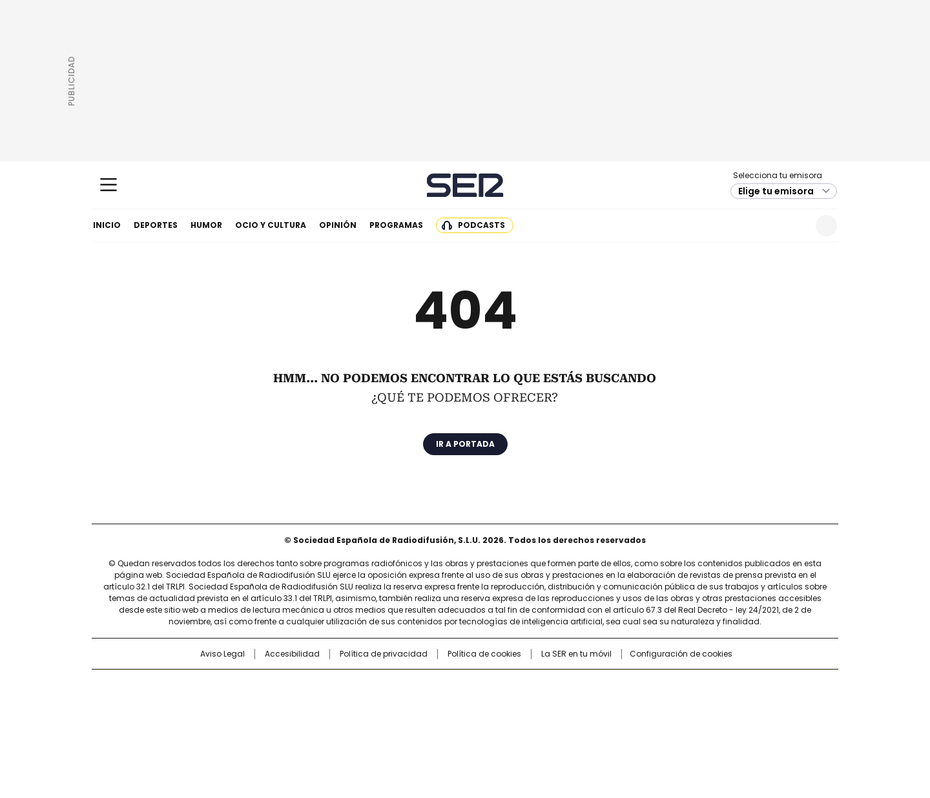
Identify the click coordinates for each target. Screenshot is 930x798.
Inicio (107, 225)
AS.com (608, 686)
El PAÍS (313, 686)
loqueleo (601, 724)
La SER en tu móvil (576, 654)
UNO (400, 706)
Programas (396, 225)
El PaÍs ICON (489, 724)
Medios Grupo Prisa (202, 729)
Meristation (665, 724)
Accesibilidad (292, 654)
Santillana (430, 686)
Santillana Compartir (501, 686)
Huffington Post (332, 706)
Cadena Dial (538, 706)
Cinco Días (490, 706)
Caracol (698, 686)
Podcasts (481, 225)
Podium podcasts (433, 724)
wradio (439, 706)
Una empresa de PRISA (202, 698)
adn (651, 686)
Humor (206, 225)
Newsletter (794, 225)
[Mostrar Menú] (108, 185)
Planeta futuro (639, 706)
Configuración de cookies (681, 654)
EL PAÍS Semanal (584, 706)
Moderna (373, 724)
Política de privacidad (384, 654)
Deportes (156, 225)
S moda (544, 724)
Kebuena (693, 706)
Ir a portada (465, 443)
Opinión (337, 225)
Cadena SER (465, 185)
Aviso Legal (222, 654)
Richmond (307, 724)
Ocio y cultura (270, 225)
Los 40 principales (370, 686)
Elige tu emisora (776, 191)
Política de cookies (484, 654)
